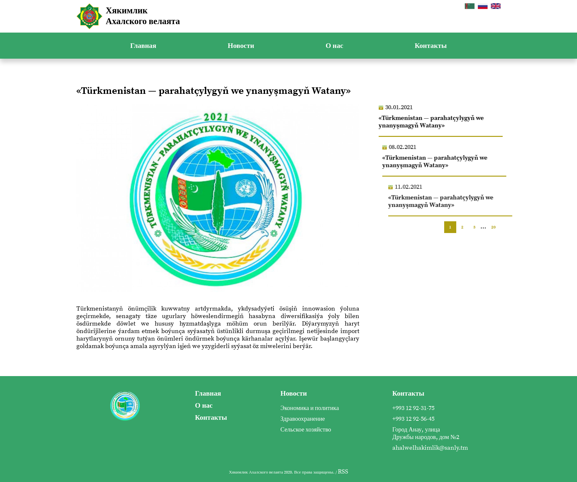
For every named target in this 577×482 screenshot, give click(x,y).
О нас (334, 45)
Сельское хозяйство (305, 429)
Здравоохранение (302, 419)
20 (493, 227)
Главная (143, 45)
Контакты (431, 45)
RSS (343, 471)
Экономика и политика (309, 408)
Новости (241, 45)
